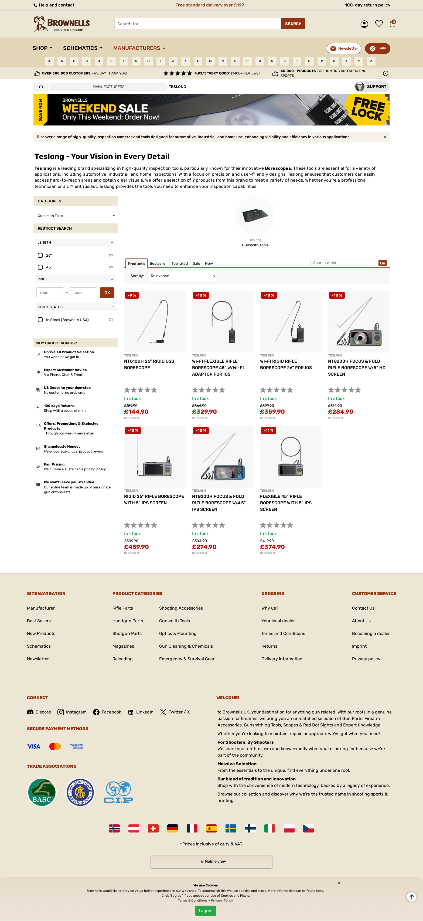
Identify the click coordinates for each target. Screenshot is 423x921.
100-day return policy (367, 5)
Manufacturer (41, 608)
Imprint (359, 646)
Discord (39, 712)
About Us (361, 620)
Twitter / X (175, 712)
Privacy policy (366, 658)
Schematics (80, 48)
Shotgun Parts (127, 633)
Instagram (72, 712)
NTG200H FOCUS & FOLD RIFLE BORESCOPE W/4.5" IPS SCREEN (219, 503)
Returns (269, 646)
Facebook (107, 712)
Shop (40, 48)
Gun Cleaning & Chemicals (186, 646)
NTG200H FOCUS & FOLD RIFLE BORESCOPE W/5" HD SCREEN (357, 368)
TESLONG (131, 355)
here (319, 891)
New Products (41, 633)
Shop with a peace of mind (65, 411)
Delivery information (281, 658)
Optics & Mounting (178, 633)
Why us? (269, 608)
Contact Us (363, 608)
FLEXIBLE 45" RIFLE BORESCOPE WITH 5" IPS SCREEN (286, 503)
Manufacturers (136, 48)
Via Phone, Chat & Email (63, 375)
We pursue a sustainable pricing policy (75, 469)
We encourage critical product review (73, 451)
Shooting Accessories (181, 608)
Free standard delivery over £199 (209, 5)
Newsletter (38, 658)
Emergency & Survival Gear (186, 658)
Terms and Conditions (283, 633)
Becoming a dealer (371, 633)
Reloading (122, 658)
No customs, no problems (64, 392)
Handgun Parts (127, 620)
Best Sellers (39, 620)
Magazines (123, 646)
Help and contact (53, 5)
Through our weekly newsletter (69, 433)
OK (107, 292)
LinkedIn (140, 712)
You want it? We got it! (61, 357)
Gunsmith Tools (174, 620)
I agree (206, 910)
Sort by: (137, 276)
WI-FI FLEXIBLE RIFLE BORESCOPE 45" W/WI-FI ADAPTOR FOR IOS (218, 368)
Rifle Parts (122, 608)
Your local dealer (278, 620)
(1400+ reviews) (227, 73)
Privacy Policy (222, 900)
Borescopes (278, 168)
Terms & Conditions (192, 900)
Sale (382, 48)
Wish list (380, 24)
